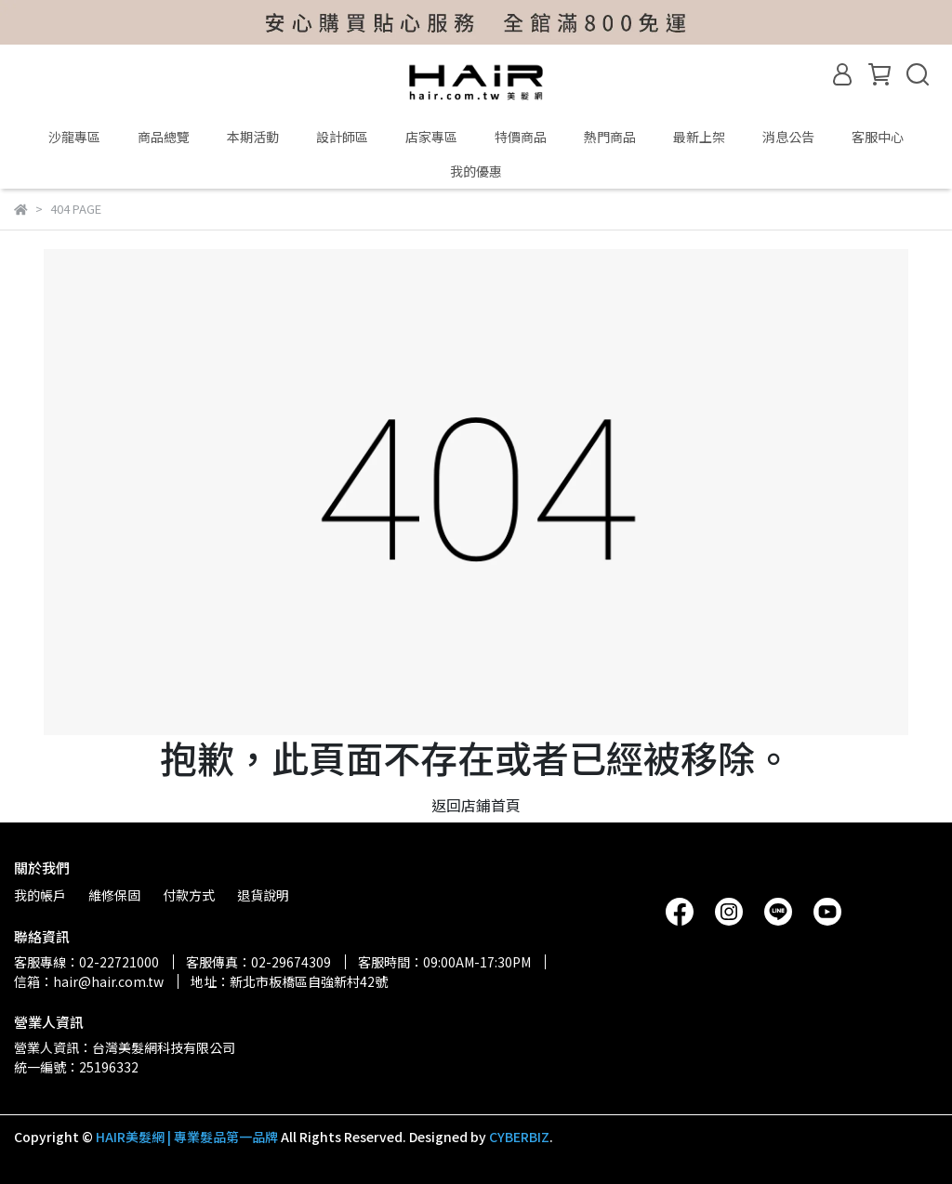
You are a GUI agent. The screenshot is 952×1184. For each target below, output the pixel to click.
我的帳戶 (40, 895)
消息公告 (788, 136)
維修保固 (114, 895)
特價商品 (521, 136)
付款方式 (189, 895)
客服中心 (878, 136)
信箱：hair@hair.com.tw (89, 981)
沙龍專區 (74, 136)
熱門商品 (610, 136)
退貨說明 (263, 895)
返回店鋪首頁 (476, 805)
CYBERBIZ (519, 1136)
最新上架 (699, 136)
